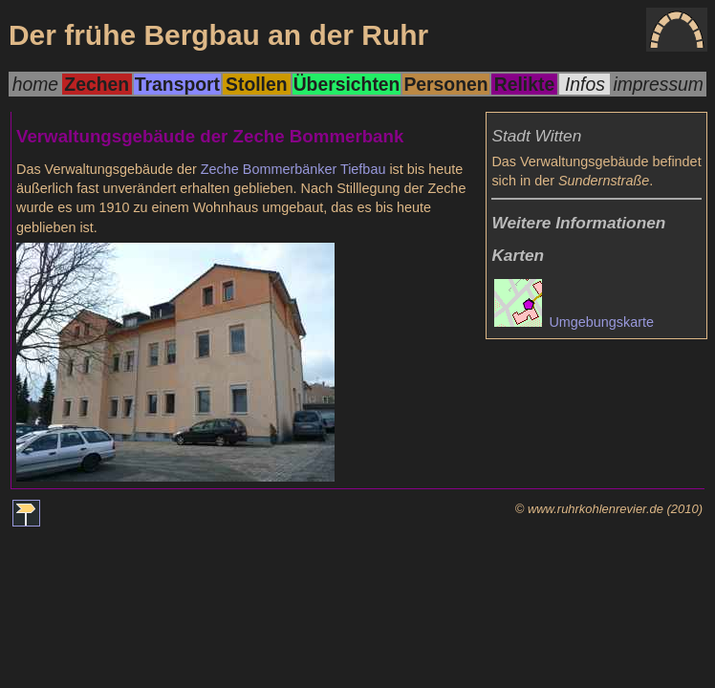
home (35, 84)
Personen (445, 84)
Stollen (256, 84)
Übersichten (347, 84)
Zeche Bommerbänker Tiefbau (293, 169)
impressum (658, 84)
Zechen (96, 84)
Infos (585, 84)
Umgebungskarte (574, 322)
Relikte (524, 84)
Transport (177, 84)
